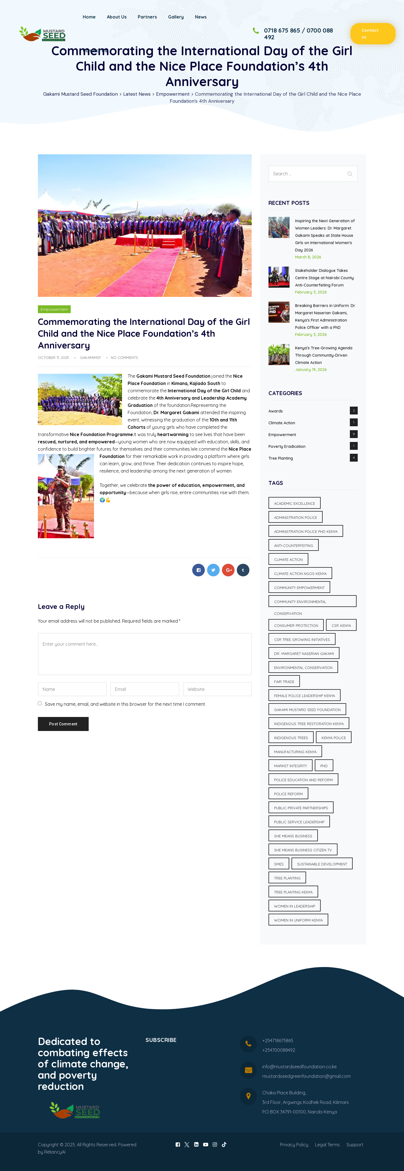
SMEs (279, 864)
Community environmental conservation (300, 603)
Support (354, 1144)
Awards (275, 411)
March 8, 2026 (308, 257)
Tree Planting (280, 458)
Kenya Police (334, 737)
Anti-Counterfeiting (293, 545)
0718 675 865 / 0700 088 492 (298, 33)
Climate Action (281, 422)
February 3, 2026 (311, 292)
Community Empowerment (299, 587)
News (200, 17)
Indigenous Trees (291, 737)
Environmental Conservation (303, 667)
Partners (147, 17)
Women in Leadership (294, 906)
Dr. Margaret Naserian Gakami (304, 653)
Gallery (176, 17)
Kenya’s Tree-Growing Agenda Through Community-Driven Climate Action (323, 355)
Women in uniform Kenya (298, 920)
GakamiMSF (90, 357)
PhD (324, 766)
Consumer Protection (296, 625)
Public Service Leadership (299, 822)
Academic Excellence (294, 503)
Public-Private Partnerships (301, 808)
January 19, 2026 (311, 369)
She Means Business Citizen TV (303, 850)
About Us (117, 17)
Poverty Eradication (287, 446)
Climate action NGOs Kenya (300, 573)
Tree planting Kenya (293, 892)
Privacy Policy (294, 1144)
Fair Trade (284, 681)
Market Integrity (290, 766)
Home (89, 17)
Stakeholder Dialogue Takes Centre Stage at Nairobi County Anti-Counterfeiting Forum (324, 278)
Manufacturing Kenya (295, 752)
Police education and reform (303, 780)
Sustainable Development (322, 864)
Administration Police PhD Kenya (306, 531)
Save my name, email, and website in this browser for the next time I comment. (125, 704)
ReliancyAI (54, 1152)
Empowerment (54, 309)
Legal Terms (327, 1144)
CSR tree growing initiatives (302, 639)
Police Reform (288, 794)
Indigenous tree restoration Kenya (309, 723)
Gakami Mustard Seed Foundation (307, 709)
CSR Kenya (341, 625)
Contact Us (95, 50)
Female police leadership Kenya (304, 695)
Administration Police (295, 517)
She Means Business (293, 836)
